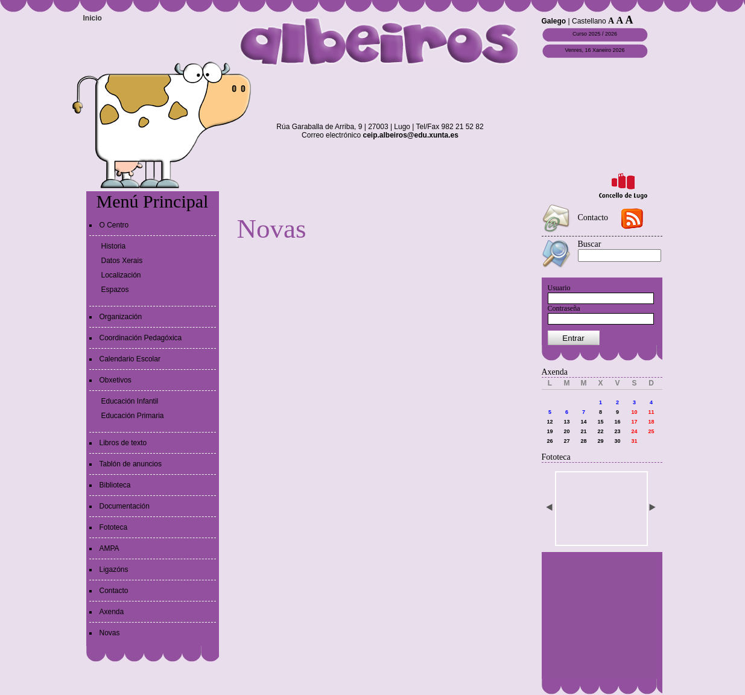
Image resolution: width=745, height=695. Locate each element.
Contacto (114, 590)
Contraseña (564, 308)
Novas (110, 633)
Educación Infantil (130, 401)
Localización (121, 275)
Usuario (559, 288)
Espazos (115, 289)
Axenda (112, 612)
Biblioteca (115, 485)
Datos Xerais (122, 260)
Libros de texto (123, 443)
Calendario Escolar (130, 359)
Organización (121, 317)
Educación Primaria (132, 415)
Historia (113, 246)
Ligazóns (114, 569)
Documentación (125, 506)
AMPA (109, 548)
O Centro (114, 225)
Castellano (589, 21)
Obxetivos (116, 380)
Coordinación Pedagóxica (141, 338)
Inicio (92, 18)
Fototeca (114, 527)
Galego (554, 21)
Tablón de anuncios (131, 464)
